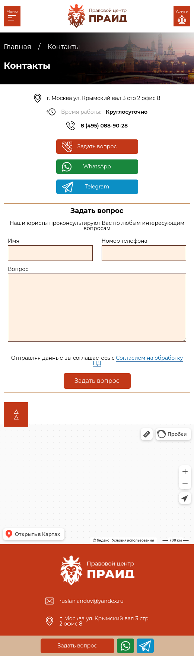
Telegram (97, 186)
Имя (13, 240)
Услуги (181, 16)
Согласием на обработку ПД (138, 360)
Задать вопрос (97, 146)
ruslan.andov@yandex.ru (92, 601)
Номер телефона (124, 240)
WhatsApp (97, 166)
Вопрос (18, 269)
